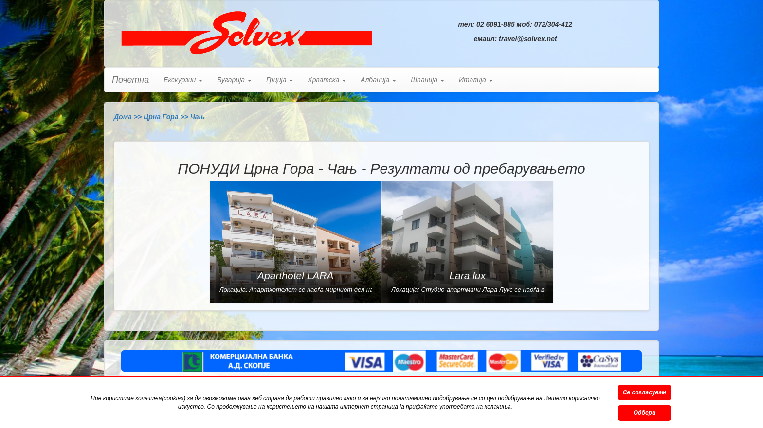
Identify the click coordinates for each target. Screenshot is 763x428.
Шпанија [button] (427, 80)
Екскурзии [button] (183, 80)
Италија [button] (476, 80)
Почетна (130, 80)
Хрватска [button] (327, 80)
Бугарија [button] (234, 80)
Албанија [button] (378, 80)
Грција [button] (279, 80)
